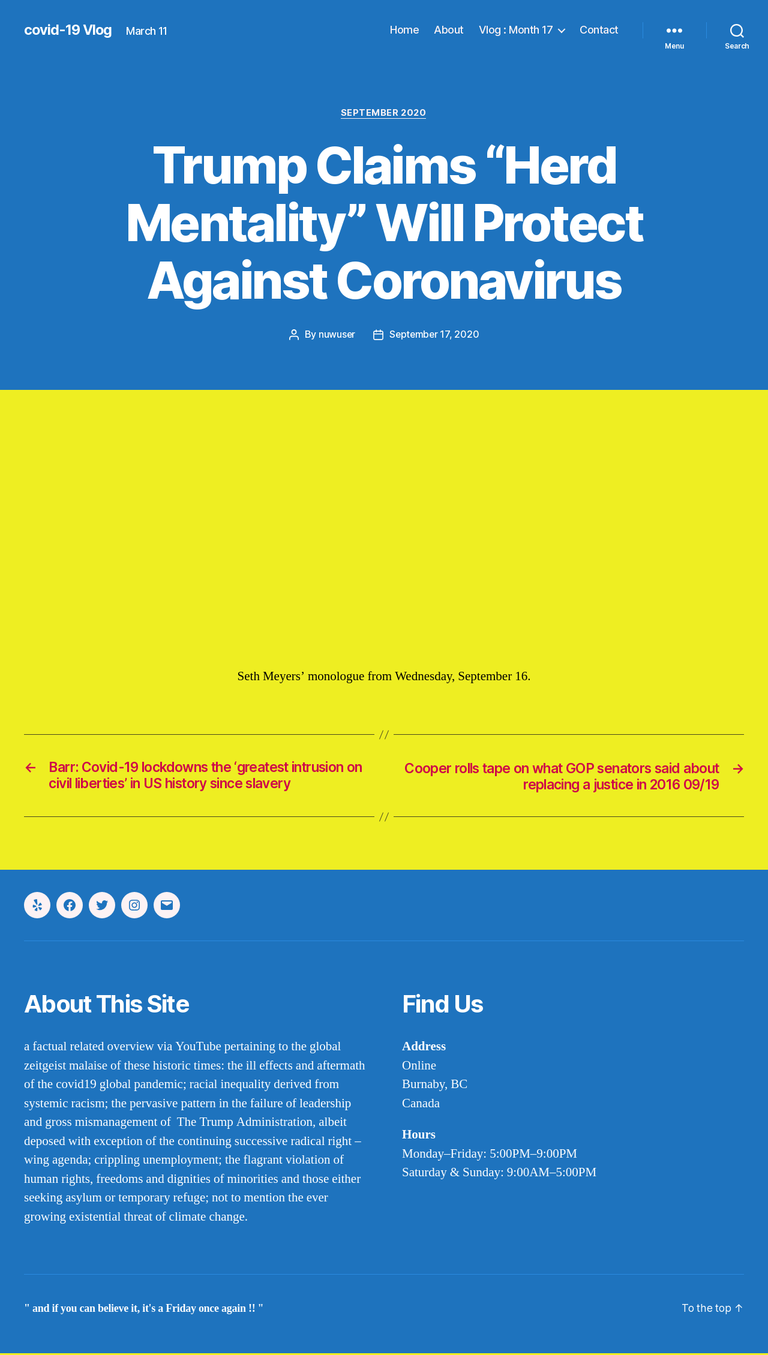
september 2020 (384, 113)
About (449, 29)
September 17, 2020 (434, 335)
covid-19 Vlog (69, 30)
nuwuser (336, 335)
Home (404, 29)
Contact (599, 29)
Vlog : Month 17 (516, 29)
